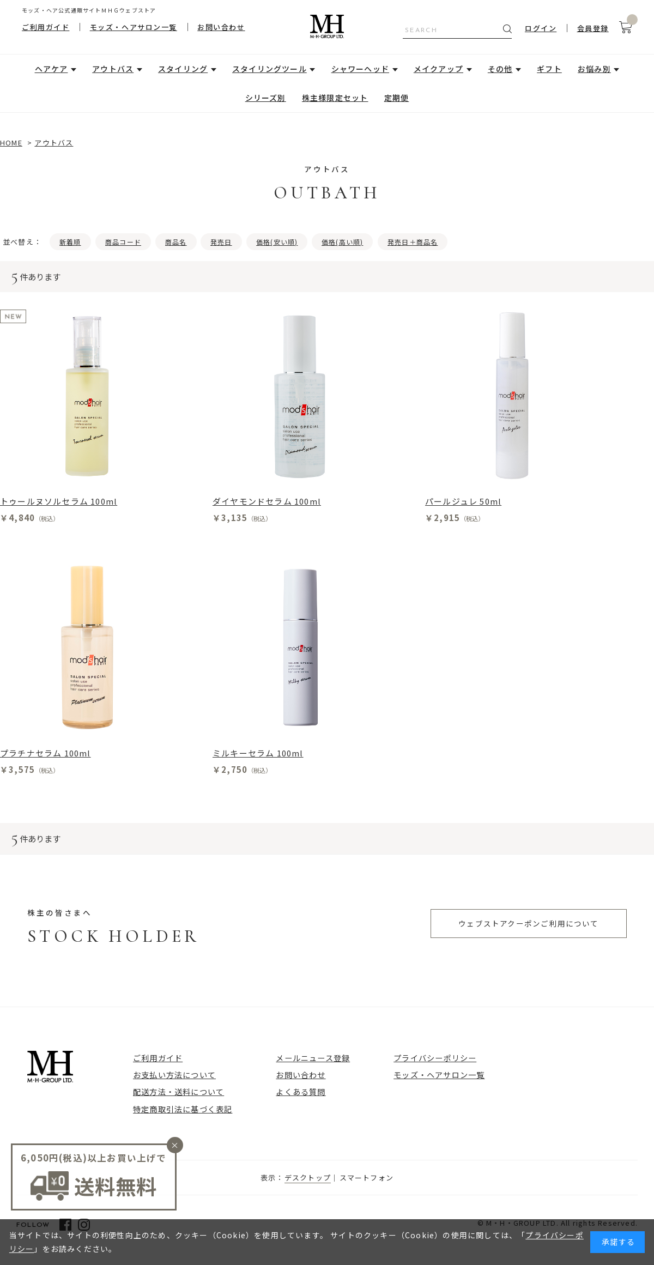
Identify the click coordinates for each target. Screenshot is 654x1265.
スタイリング (183, 68)
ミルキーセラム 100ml (258, 753)
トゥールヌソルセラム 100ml (58, 501)
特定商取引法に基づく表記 (182, 1109)
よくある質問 (300, 1091)
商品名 (176, 241)
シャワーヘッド (360, 68)
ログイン (540, 28)
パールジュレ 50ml (463, 501)
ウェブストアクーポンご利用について (528, 923)
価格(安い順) (277, 241)
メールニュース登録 (313, 1057)
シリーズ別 (265, 97)
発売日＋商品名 (412, 241)
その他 (500, 68)
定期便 (396, 97)
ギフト (549, 68)
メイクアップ (438, 68)
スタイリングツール (269, 68)
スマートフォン (366, 1177)
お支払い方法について (174, 1074)
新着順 (70, 241)
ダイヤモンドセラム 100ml (267, 501)
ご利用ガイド (45, 27)
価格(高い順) (342, 241)
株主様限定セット (335, 97)
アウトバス (113, 68)
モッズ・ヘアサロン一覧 (133, 27)
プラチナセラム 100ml (45, 753)
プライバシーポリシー (434, 1057)
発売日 (221, 241)
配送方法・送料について (178, 1091)
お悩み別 (594, 68)
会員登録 (593, 28)
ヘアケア (51, 68)
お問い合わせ (221, 27)
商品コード (123, 241)
